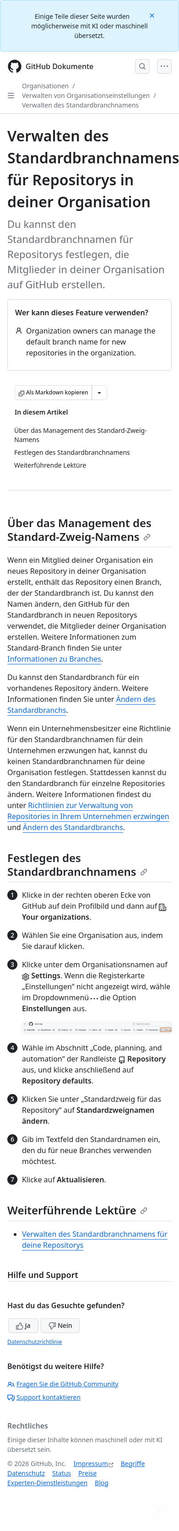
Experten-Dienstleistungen (47, 1482)
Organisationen (45, 85)
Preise (87, 1473)
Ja (23, 1325)
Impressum (91, 1463)
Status (61, 1473)
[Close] (153, 15)
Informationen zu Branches (54, 659)
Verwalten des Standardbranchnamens (80, 105)
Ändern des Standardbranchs (73, 827)
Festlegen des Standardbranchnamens (77, 864)
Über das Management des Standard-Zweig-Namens (79, 529)
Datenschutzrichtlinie (34, 1342)
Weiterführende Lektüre (77, 1210)
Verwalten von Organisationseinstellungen (86, 95)
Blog (101, 1482)
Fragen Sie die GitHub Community (63, 1384)
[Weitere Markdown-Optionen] (99, 392)
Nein (60, 1325)
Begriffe (133, 1463)
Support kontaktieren (44, 1397)
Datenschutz (26, 1473)
